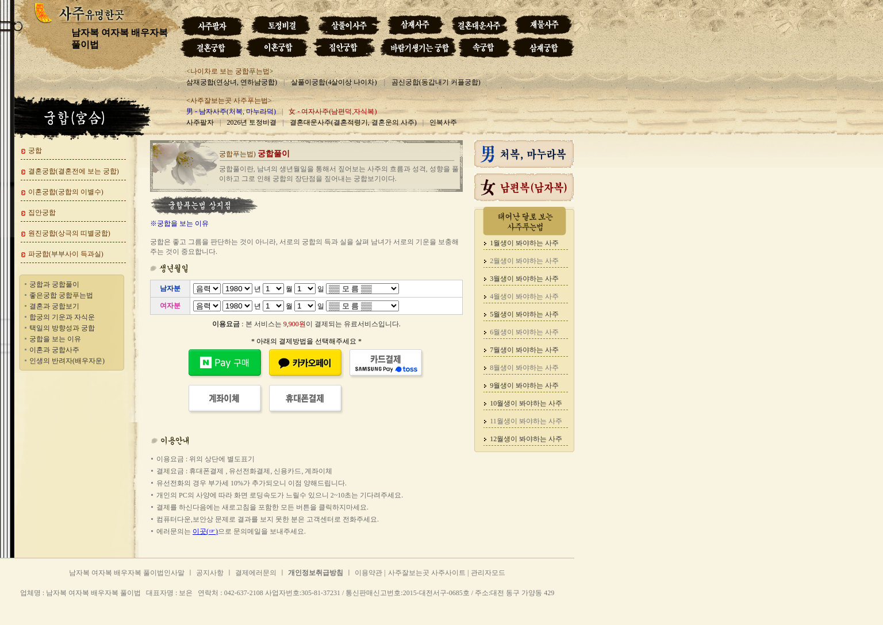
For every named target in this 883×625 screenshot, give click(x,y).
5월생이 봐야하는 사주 (524, 314)
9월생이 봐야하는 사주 (524, 385)
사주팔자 (200, 122)
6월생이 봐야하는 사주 (524, 332)
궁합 (35, 150)
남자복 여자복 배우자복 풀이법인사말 (127, 573)
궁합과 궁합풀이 (54, 284)
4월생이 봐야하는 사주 (524, 296)
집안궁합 (42, 213)
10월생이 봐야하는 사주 (526, 403)
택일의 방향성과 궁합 (62, 328)
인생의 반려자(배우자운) (67, 361)
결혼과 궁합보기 (54, 306)
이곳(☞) (205, 531)
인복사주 (443, 122)
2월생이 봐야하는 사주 (524, 261)
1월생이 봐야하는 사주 (524, 243)
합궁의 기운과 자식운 (62, 317)
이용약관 (368, 573)
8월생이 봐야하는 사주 (524, 368)
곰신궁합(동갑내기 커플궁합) (436, 82)
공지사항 (210, 573)
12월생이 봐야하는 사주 (526, 439)
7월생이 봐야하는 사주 (524, 350)
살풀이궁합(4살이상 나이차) (334, 82)
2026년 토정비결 (251, 122)
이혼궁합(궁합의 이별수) (65, 192)
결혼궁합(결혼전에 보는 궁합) (73, 171)
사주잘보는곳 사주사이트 (427, 573)
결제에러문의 (256, 573)
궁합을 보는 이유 (55, 339)
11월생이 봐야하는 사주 (526, 421)
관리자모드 (488, 573)
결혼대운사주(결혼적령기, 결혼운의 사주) (353, 122)
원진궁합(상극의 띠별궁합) (69, 233)
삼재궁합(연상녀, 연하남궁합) (231, 82)
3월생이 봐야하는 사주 (524, 279)
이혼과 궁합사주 (54, 350)
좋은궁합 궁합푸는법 (61, 295)
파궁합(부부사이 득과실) (65, 254)
